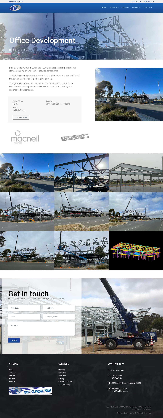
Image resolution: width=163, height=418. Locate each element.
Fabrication (62, 373)
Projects (12, 379)
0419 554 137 (117, 378)
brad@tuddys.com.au (120, 391)
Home (11, 370)
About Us (12, 373)
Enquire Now (21, 117)
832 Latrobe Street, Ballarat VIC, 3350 (126, 383)
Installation (62, 376)
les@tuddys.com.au (119, 388)
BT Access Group (64, 385)
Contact (12, 382)
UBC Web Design (145, 409)
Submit (14, 340)
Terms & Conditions (144, 413)
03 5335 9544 (117, 375)
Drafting (61, 379)
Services (12, 376)
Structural (61, 370)
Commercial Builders (65, 382)
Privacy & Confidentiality (125, 413)
